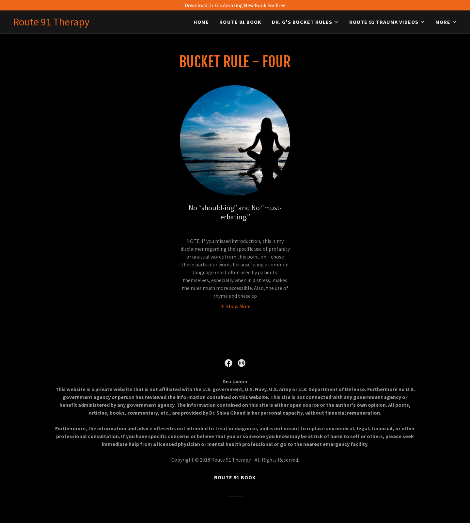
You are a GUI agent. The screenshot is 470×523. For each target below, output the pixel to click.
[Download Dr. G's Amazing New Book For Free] (235, 5)
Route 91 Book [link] (240, 22)
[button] (305, 22)
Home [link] (201, 22)
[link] (51, 23)
